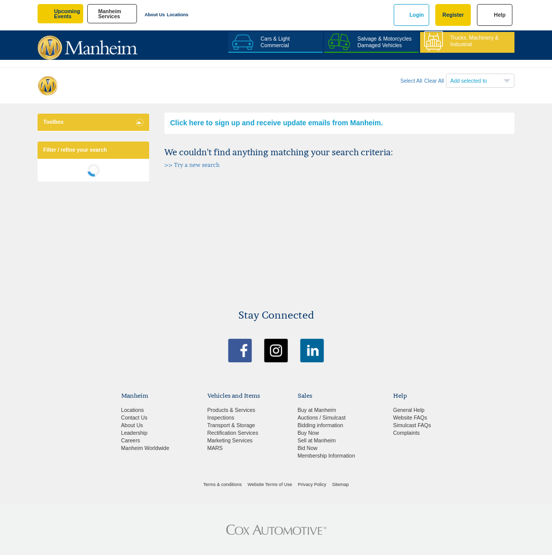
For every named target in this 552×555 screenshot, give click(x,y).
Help (500, 15)
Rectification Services (233, 433)
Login (416, 15)
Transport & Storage (231, 425)
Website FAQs (410, 417)
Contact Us (134, 417)
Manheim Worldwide (145, 448)
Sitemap (340, 484)
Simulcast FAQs (412, 425)
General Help (409, 410)
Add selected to (469, 81)
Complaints (406, 433)
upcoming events (67, 14)
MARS (215, 448)
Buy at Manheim (317, 410)
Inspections (221, 417)
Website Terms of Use (270, 484)
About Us (155, 14)
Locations (178, 14)
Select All (411, 81)
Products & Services (232, 410)
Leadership (134, 433)
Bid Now (308, 448)
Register (453, 15)
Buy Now (308, 433)
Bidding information (320, 425)
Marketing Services (230, 440)
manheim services (109, 14)
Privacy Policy (312, 484)
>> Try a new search (192, 165)
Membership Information (326, 456)
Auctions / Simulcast (322, 417)
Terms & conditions (222, 484)
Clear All (434, 81)
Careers (130, 440)
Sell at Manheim (317, 440)
